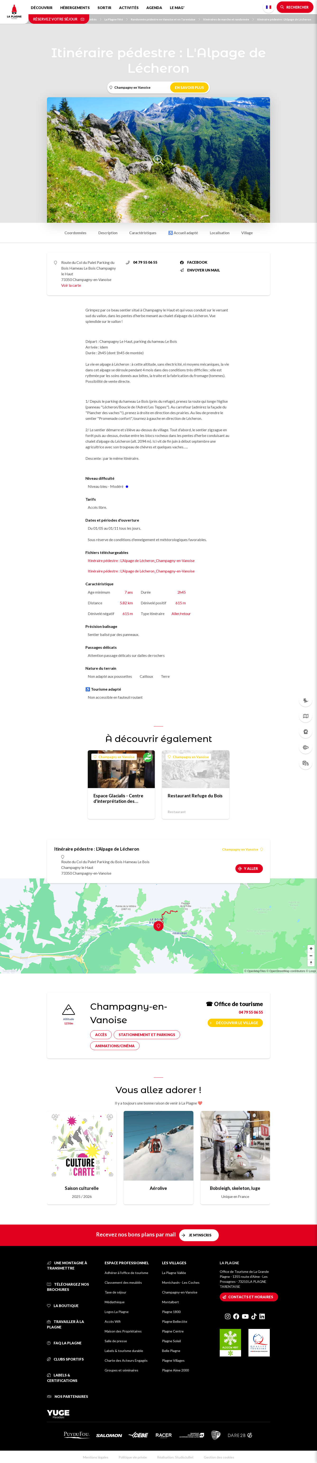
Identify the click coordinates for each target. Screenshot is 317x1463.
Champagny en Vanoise (114, 757)
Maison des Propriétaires (123, 1331)
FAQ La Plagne (64, 1343)
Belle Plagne (171, 1351)
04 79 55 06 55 (141, 262)
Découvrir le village (237, 1023)
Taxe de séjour (115, 1292)
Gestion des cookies (219, 1457)
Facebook (193, 262)
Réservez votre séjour (58, 19)
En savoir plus (189, 87)
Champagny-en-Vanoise (179, 1292)
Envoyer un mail (200, 270)
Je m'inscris (200, 1235)
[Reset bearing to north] (311, 962)
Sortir (104, 7)
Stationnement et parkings (147, 1034)
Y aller (251, 868)
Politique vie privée (133, 1457)
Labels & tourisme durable (124, 1351)
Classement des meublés (123, 1282)
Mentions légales (95, 1457)
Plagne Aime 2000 (175, 1370)
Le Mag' (177, 7)
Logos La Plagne (117, 1312)
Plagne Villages (173, 1360)
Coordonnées (75, 232)
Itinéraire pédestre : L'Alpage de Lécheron (284, 19)
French (268, 7)
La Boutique (63, 1305)
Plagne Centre (173, 1331)
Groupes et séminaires (121, 1370)
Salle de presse (116, 1341)
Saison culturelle (82, 1188)
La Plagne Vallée (174, 1273)
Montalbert (170, 1302)
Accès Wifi (113, 1321)
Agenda (154, 7)
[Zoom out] (311, 955)
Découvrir (41, 7)
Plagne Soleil (171, 1341)
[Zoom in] (311, 948)
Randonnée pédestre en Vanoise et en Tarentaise (165, 19)
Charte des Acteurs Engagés (126, 1360)
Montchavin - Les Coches (181, 1282)
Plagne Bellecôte (174, 1321)
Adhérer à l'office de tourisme (126, 1273)
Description (107, 232)
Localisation (219, 232)
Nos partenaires (67, 1396)
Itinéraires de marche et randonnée (228, 19)
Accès (101, 1034)
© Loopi (311, 971)
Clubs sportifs (65, 1359)
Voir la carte (71, 285)
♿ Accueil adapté (183, 232)
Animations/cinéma (115, 1046)
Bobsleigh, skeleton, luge (235, 1188)
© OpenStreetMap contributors (285, 971)
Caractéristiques (142, 232)
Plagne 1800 (171, 1312)
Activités (129, 7)
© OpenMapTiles (255, 971)
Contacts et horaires (250, 1297)
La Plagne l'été (116, 19)
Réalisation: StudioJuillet (175, 1457)
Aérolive (158, 1188)
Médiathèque (115, 1302)
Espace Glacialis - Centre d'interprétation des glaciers (118, 798)
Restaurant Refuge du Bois (195, 795)
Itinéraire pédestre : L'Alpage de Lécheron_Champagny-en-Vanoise (141, 560)
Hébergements (75, 7)
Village (247, 232)
